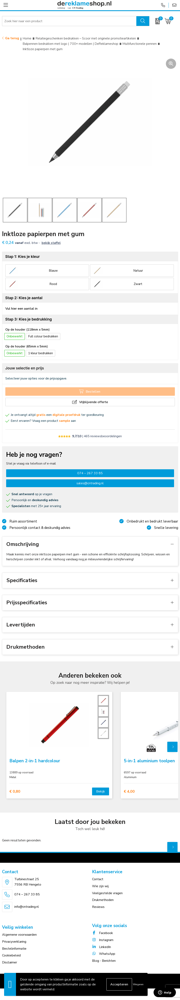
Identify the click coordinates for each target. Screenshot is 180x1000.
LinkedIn (101, 947)
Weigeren (138, 984)
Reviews (98, 907)
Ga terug (12, 38)
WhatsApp (103, 954)
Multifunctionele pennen (140, 44)
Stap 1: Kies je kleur (22, 256)
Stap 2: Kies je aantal (23, 298)
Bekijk (100, 791)
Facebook (102, 933)
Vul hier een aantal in (21, 308)
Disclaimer (9, 962)
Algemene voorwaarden (19, 934)
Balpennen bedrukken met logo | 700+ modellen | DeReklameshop (70, 44)
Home (27, 38)
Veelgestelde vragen (107, 893)
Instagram (102, 940)
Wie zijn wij (100, 886)
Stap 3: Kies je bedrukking (28, 319)
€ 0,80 (14, 791)
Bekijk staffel (51, 243)
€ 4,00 (129, 791)
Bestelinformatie (14, 948)
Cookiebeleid (11, 955)
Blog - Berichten (104, 960)
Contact (97, 879)
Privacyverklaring (14, 941)
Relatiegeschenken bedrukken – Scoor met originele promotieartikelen (86, 38)
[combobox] (69, 21)
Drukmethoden (103, 900)
